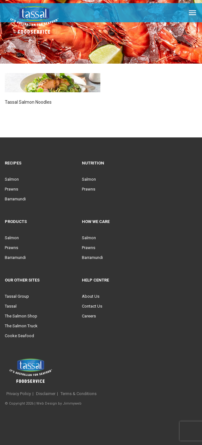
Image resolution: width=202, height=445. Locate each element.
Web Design (46, 403)
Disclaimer (45, 393)
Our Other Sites (22, 280)
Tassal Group (17, 296)
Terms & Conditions (79, 393)
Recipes (13, 163)
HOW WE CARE (96, 221)
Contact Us (92, 306)
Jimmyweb (72, 403)
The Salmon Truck (21, 325)
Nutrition (93, 163)
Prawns (11, 189)
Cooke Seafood (19, 335)
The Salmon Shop (21, 316)
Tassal (11, 306)
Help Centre (95, 280)
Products (16, 221)
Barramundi (15, 199)
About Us (90, 296)
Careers (89, 316)
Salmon (12, 179)
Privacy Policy (18, 393)
